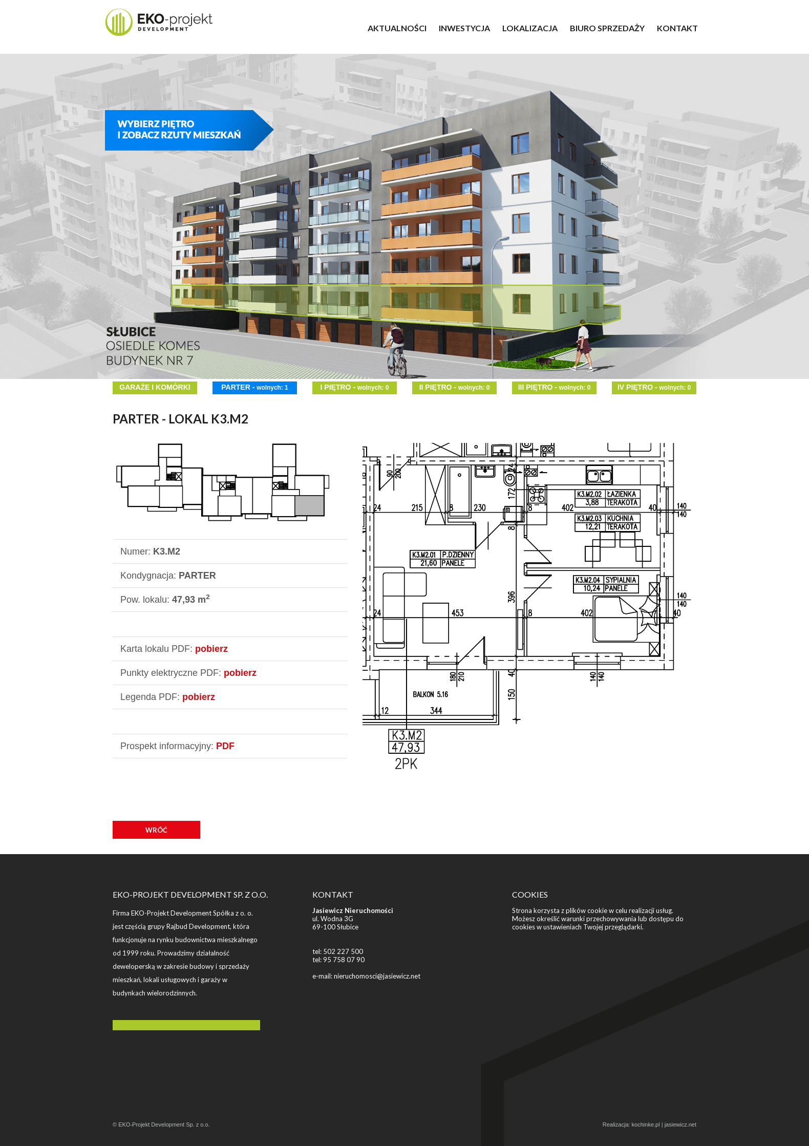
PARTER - (254, 387)
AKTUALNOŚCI (397, 28)
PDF (225, 746)
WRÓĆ (156, 830)
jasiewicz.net (680, 1124)
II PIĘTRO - (454, 387)
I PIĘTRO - (355, 387)
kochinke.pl (646, 1124)
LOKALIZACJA (530, 28)
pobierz (211, 649)
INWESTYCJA (464, 28)
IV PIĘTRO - (654, 387)
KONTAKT (677, 28)
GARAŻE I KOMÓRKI (154, 387)
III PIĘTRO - (554, 387)
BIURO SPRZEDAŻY (607, 28)
